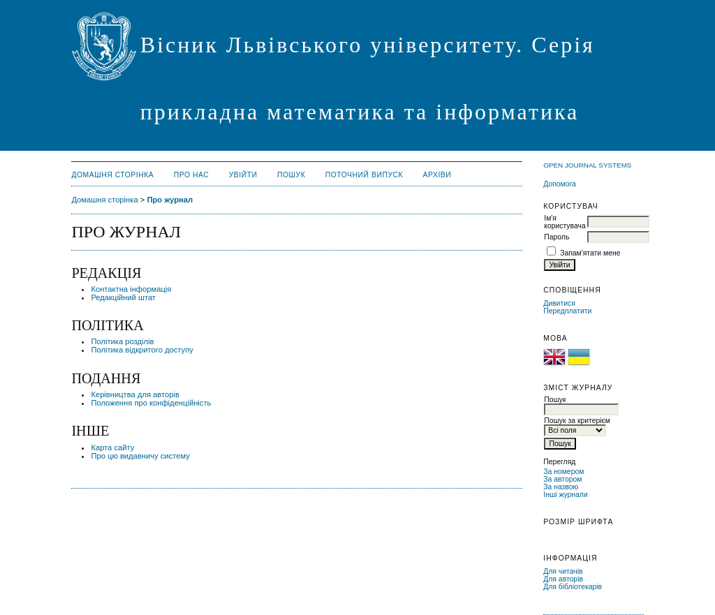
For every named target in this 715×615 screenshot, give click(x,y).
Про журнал (170, 199)
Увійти (243, 175)
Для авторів (563, 579)
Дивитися (559, 303)
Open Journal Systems (587, 165)
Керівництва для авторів (135, 394)
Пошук (291, 175)
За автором (562, 479)
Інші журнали (565, 494)
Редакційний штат (123, 297)
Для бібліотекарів (572, 587)
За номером (563, 471)
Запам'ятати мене (590, 253)
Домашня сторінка (112, 175)
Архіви (437, 175)
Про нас (191, 175)
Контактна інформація (131, 289)
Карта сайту (112, 447)
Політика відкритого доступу (142, 350)
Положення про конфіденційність (151, 403)
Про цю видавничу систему (140, 456)
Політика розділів (122, 341)
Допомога (559, 184)
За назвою (560, 487)
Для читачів (562, 571)
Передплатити (567, 311)
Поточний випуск (364, 175)
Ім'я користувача (564, 222)
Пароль (556, 237)
